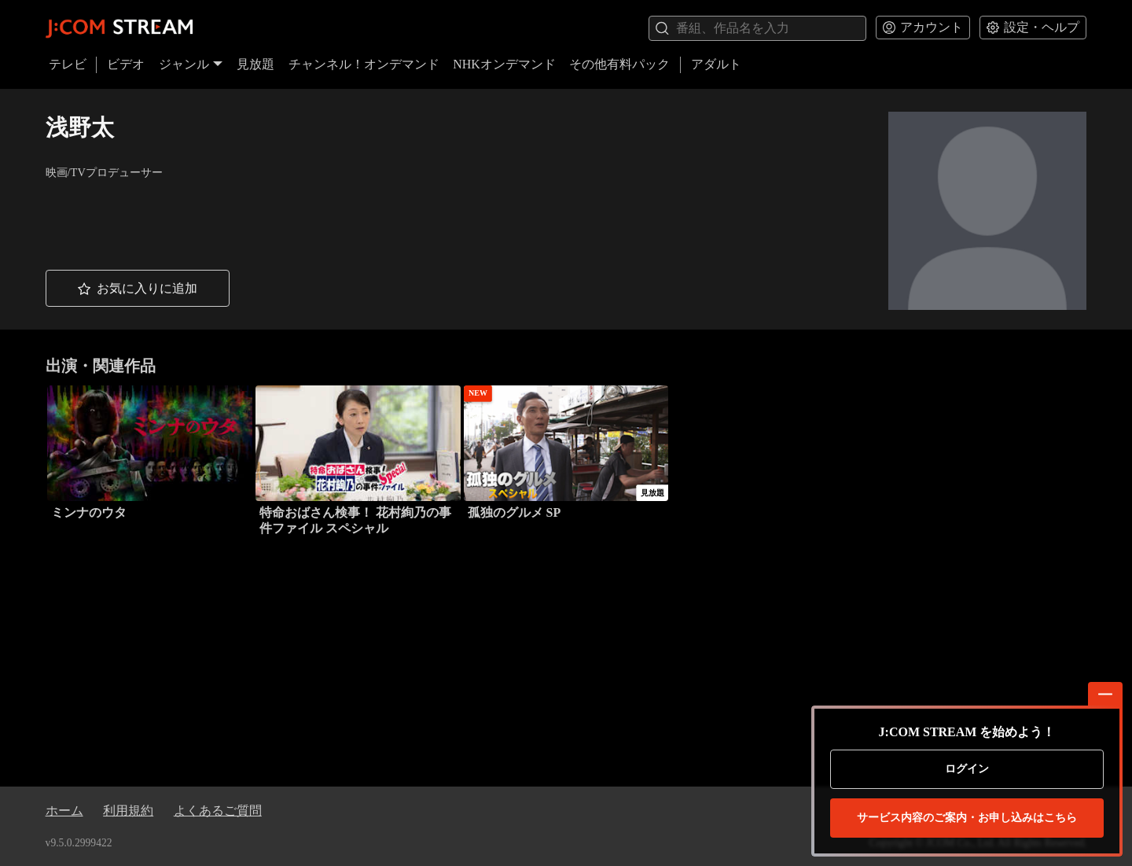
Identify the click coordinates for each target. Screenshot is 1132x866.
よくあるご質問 (218, 810)
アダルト (716, 64)
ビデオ (126, 64)
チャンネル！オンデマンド (364, 64)
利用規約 (128, 810)
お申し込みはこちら (967, 818)
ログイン (967, 769)
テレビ (67, 64)
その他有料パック (619, 64)
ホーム (64, 810)
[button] (138, 288)
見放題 (255, 64)
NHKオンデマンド (504, 64)
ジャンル (191, 64)
